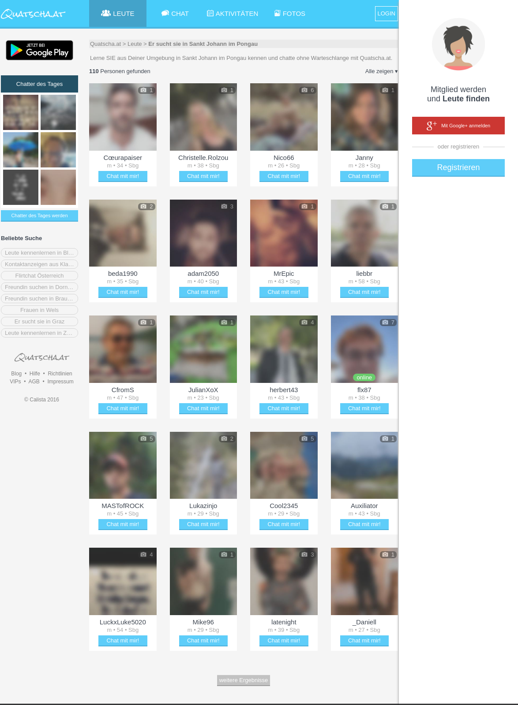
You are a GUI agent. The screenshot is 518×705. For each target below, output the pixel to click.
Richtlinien (60, 374)
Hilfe (35, 374)
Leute (135, 44)
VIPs (15, 381)
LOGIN (386, 13)
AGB (33, 381)
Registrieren (458, 167)
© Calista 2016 (41, 400)
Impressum (60, 381)
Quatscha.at (105, 44)
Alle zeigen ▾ (381, 71)
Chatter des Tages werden (39, 215)
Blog (16, 374)
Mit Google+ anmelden (458, 126)
